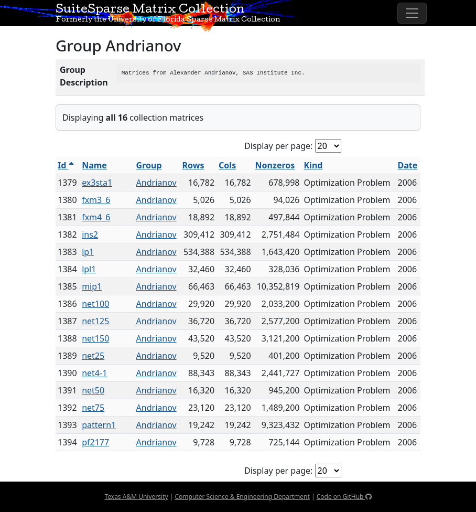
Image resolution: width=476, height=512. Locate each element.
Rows (193, 165)
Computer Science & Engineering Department (242, 496)
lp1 (88, 252)
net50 (93, 390)
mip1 (92, 286)
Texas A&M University (136, 496)
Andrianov (156, 182)
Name (94, 165)
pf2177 (95, 442)
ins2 (90, 234)
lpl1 (89, 269)
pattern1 (99, 425)
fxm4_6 (96, 217)
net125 (95, 321)
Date (408, 165)
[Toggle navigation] (412, 13)
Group (149, 165)
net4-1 (94, 373)
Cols (227, 165)
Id (66, 165)
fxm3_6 (96, 200)
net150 (95, 338)
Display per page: (278, 146)
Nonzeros (275, 165)
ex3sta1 (97, 182)
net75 (93, 407)
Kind (313, 165)
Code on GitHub (344, 496)
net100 (95, 304)
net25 (93, 355)
